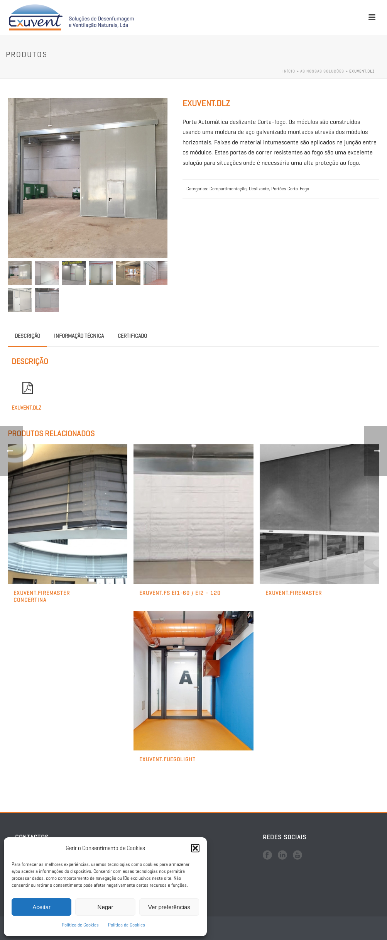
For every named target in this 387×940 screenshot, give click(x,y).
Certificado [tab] (132, 336)
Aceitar (41, 907)
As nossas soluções (322, 71)
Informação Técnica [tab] (79, 336)
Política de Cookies (80, 925)
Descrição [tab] (27, 336)
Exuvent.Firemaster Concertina (42, 596)
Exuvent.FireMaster (293, 593)
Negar (105, 907)
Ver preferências (169, 907)
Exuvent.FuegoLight (167, 759)
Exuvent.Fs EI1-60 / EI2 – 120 (180, 593)
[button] (195, 848)
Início (288, 71)
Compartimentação (228, 188)
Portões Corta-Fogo (290, 188)
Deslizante (259, 188)
